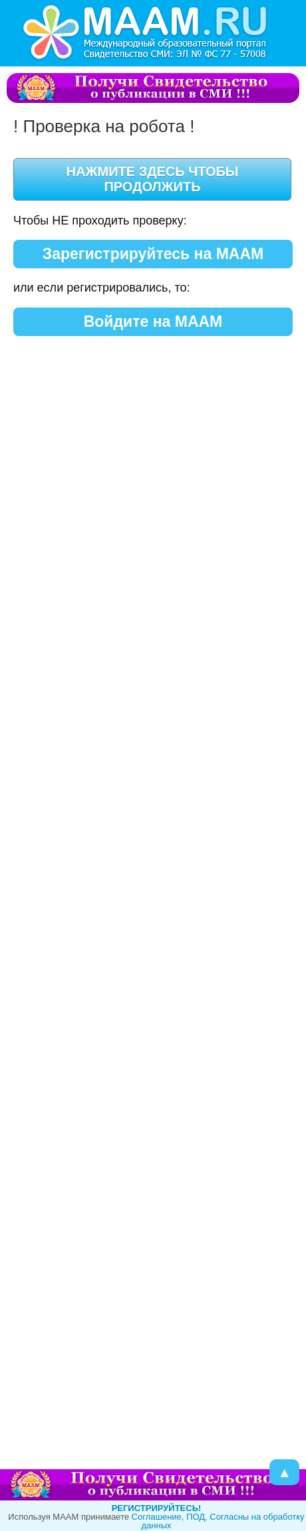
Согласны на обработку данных (222, 1521)
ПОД (195, 1517)
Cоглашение (157, 1517)
